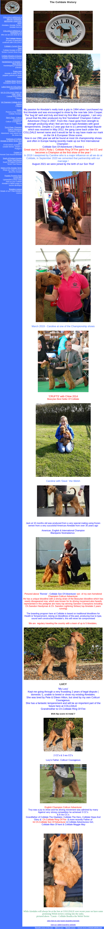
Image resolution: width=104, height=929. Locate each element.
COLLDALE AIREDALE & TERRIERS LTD (12, 32)
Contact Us (18, 152)
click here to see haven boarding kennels (63, 921)
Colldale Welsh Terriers (13, 81)
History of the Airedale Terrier (11, 168)
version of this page (44, 927)
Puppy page (17, 71)
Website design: (89, 927)
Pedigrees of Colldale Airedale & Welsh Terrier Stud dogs (11, 141)
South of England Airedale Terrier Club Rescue (12, 159)
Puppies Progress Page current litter (13, 177)
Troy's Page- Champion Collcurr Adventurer (13, 128)
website (70, 927)
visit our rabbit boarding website (63, 925)
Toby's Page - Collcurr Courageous (14, 119)
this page (59, 927)
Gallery (19, 110)
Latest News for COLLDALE (11, 87)
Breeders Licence (15, 189)
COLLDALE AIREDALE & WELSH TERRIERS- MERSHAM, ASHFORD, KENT (12, 20)
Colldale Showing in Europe (12, 56)
